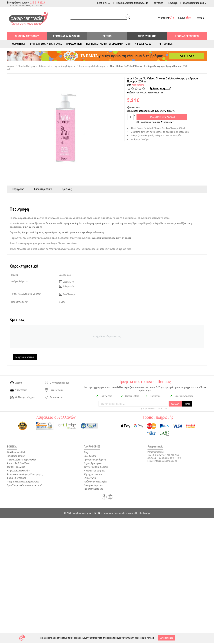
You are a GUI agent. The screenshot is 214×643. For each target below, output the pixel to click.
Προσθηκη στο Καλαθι (161, 116)
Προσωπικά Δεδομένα (95, 459)
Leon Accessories (187, 36)
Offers (107, 36)
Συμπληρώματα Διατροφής (46, 43)
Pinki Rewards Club (16, 452)
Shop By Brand (147, 36)
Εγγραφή (173, 2)
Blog (86, 452)
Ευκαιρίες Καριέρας (93, 485)
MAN (187, 403)
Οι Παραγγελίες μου (22, 397)
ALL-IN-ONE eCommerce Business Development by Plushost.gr (119, 513)
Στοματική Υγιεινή (119, 43)
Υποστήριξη (18, 390)
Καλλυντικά (18, 43)
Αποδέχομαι (166, 637)
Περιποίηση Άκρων (96, 43)
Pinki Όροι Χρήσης (16, 455)
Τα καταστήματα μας (93, 488)
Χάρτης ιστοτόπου (93, 474)
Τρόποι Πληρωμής (16, 466)
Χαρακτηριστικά (43, 189)
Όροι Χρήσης (90, 455)
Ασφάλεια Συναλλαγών (18, 470)
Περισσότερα (147, 637)
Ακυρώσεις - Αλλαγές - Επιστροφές (25, 474)
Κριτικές (67, 189)
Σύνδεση (158, 2)
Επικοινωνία (53, 397)
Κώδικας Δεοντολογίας (95, 481)
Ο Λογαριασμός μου (57, 382)
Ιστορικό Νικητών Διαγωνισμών (23, 481)
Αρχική (16, 382)
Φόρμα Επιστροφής (16, 477)
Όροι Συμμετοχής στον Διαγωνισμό (24, 485)
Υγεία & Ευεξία (142, 43)
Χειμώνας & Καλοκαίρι (67, 36)
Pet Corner (165, 43)
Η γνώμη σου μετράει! (94, 470)
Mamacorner (74, 43)
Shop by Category (27, 36)
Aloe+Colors (138, 84)
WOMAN (175, 403)
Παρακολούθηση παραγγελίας (132, 2)
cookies (78, 637)
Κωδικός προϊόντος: (137, 92)
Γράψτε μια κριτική (160, 88)
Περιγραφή (18, 189)
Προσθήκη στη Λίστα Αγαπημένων (157, 122)
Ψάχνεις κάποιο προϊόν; (96, 466)
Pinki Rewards (54, 390)
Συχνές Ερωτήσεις (93, 463)
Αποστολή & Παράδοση (18, 463)
